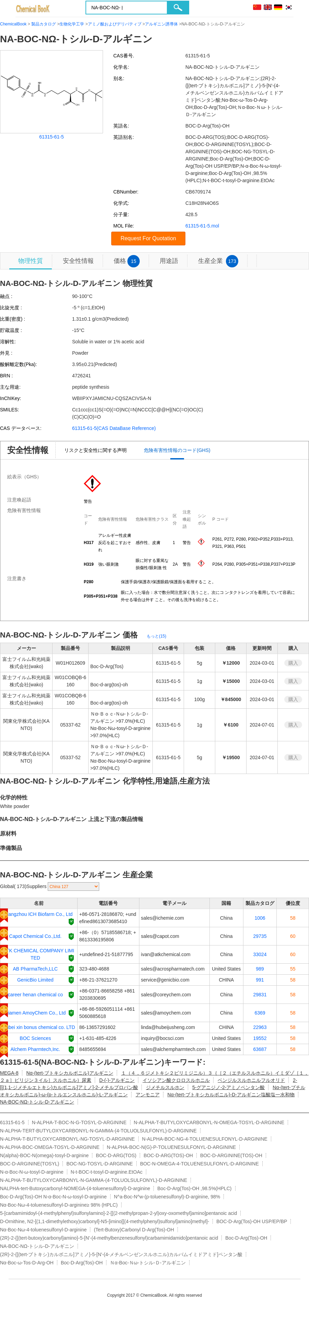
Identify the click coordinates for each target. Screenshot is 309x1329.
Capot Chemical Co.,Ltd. (35, 936)
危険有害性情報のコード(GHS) (177, 450)
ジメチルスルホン (165, 1087)
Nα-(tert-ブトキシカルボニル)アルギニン (69, 1073)
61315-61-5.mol (202, 226)
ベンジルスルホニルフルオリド (251, 1080)
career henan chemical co (35, 994)
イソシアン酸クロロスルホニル (176, 1080)
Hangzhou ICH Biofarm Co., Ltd (38, 914)
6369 (259, 1013)
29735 (260, 936)
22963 (260, 1027)
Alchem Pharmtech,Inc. (35, 1049)
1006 (259, 918)
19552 (260, 1038)
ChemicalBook (13, 24)
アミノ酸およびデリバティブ (114, 24)
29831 (260, 994)
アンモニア (148, 1094)
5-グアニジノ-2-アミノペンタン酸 (228, 1087)
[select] (73, 886)
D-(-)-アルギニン (117, 1080)
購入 (293, 663)
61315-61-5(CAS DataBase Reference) (114, 428)
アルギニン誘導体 (161, 24)
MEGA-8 (9, 1073)
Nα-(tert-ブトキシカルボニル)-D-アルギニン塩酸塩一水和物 (231, 1094)
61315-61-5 (51, 137)
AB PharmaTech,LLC (35, 969)
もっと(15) (156, 636)
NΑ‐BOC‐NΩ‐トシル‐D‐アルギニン (37, 1102)
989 (260, 969)
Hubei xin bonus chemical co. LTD (38, 1027)
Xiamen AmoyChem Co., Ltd (35, 1013)
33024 (260, 954)
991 (260, 980)
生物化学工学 (71, 24)
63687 (260, 1049)
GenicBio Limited (35, 980)
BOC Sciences (35, 1038)
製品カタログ (43, 24)
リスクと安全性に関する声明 (95, 450)
